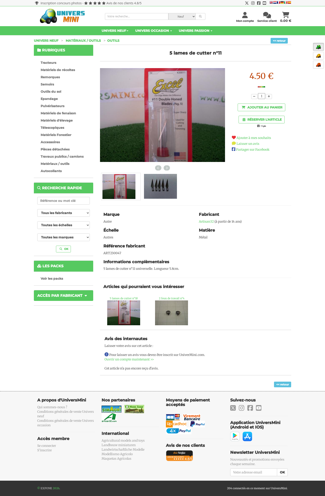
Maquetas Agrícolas (116, 459)
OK (64, 249)
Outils (113, 41)
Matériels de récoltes (58, 70)
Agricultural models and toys (123, 440)
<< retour (279, 40)
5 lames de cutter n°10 (124, 298)
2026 (56, 488)
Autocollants (51, 171)
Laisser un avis (248, 144)
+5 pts (263, 126)
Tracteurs (48, 63)
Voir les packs (52, 279)
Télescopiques (52, 128)
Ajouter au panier (262, 107)
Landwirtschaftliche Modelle (123, 450)
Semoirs (47, 84)
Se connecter (46, 446)
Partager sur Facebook (252, 150)
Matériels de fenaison (58, 113)
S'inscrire (44, 450)
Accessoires (50, 142)
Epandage (49, 99)
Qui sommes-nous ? (52, 407)
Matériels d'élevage (57, 120)
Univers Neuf (115, 31)
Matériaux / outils (83, 41)
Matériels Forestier (56, 135)
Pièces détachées (55, 149)
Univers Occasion (153, 31)
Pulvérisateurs (52, 106)
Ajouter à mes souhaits (254, 138)
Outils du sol (51, 92)
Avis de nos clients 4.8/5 (124, 3)
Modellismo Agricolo (117, 454)
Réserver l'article (262, 120)
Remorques (50, 77)
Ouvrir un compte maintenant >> (129, 359)
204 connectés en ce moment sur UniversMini (257, 488)
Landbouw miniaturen (119, 445)
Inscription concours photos (58, 3)
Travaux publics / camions (62, 157)
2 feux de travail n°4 (171, 298)
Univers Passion (195, 31)
